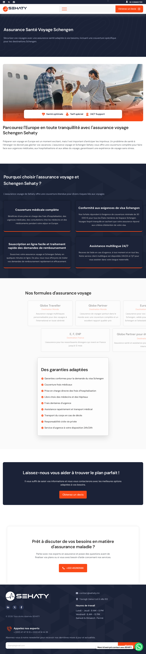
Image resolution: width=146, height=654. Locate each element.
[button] (73, 568)
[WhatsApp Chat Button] (139, 647)
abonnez (129, 645)
